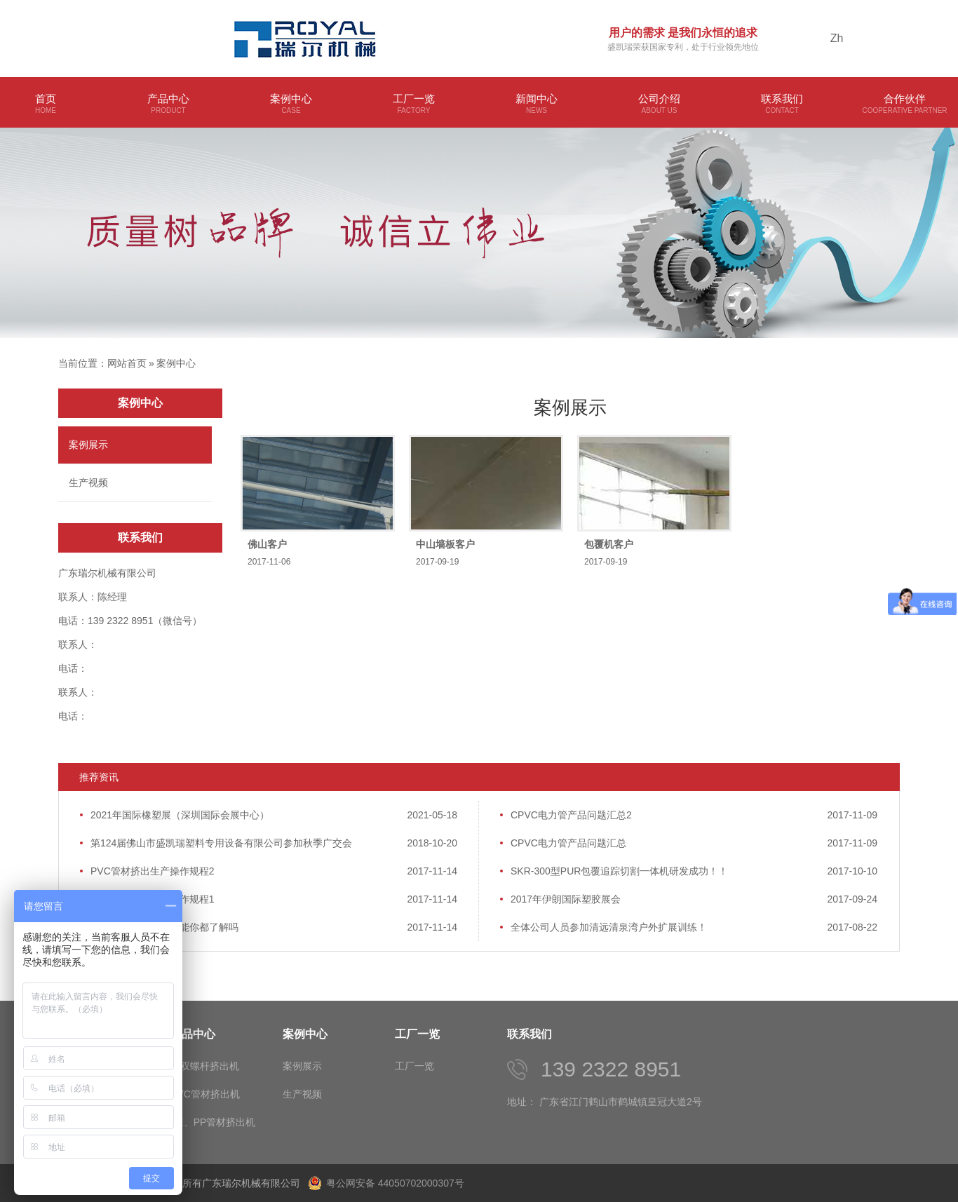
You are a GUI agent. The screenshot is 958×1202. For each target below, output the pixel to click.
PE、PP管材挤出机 (212, 1122)
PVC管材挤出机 (205, 1094)
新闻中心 (536, 104)
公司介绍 (659, 104)
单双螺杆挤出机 (204, 1066)
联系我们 (782, 104)
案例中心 (291, 104)
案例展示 (88, 444)
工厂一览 (413, 104)
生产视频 (88, 482)
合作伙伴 (904, 104)
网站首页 (127, 363)
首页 (45, 104)
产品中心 (168, 104)
